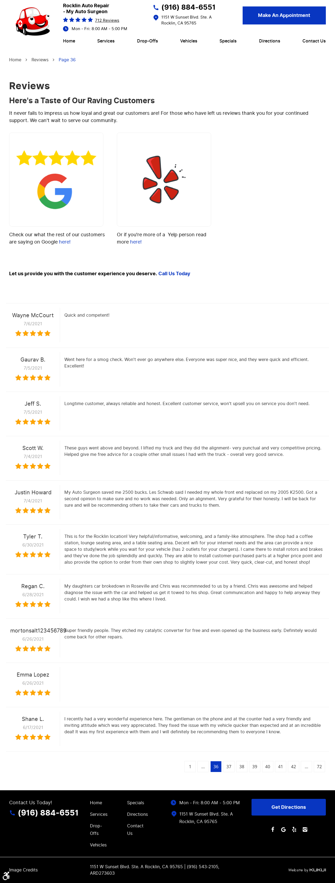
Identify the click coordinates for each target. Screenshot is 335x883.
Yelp (294, 829)
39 (254, 767)
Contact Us (314, 41)
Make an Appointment (284, 15)
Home (69, 41)
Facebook (272, 829)
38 (241, 767)
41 (280, 767)
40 (267, 767)
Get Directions (288, 807)
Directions (269, 41)
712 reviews (107, 21)
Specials (228, 41)
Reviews (40, 60)
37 (228, 767)
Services (106, 41)
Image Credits (23, 870)
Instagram (304, 829)
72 (319, 767)
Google (283, 829)
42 (293, 767)
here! (65, 241)
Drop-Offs (147, 41)
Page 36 (67, 60)
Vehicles (188, 41)
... (203, 767)
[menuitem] (69, 41)
